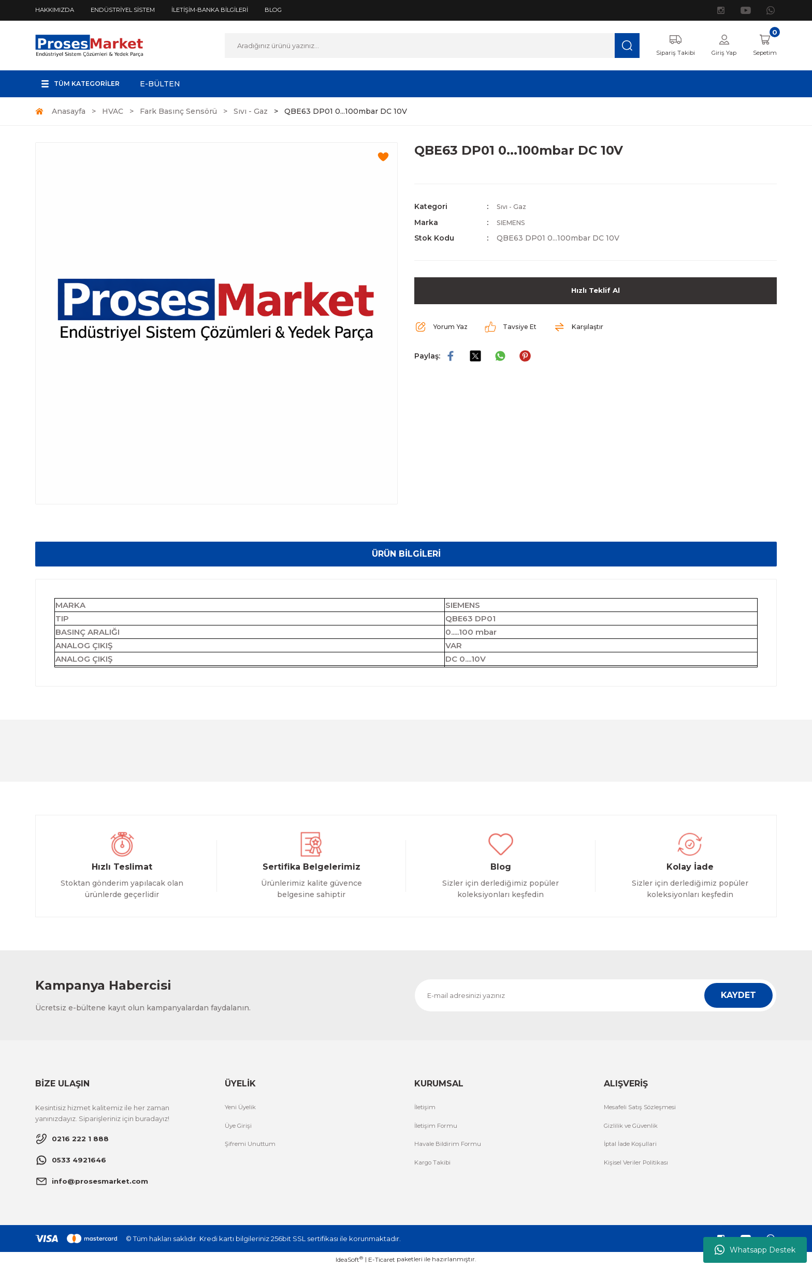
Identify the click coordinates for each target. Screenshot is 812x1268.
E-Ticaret (381, 1260)
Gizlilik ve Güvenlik (634, 1128)
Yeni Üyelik (243, 1109)
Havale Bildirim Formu (451, 1147)
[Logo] (89, 45)
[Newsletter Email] (595, 996)
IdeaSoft (349, 1260)
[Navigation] (86, 84)
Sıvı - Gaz (514, 207)
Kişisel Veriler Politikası (641, 1166)
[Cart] (762, 46)
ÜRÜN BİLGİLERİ (406, 555)
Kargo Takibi (435, 1166)
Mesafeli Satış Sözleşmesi (646, 1109)
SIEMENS (514, 223)
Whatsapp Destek (755, 1250)
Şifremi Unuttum (252, 1147)
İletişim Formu (438, 1128)
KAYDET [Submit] (738, 996)
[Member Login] (716, 46)
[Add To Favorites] (383, 158)
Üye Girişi (240, 1128)
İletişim (426, 1109)
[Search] (425, 46)
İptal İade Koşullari (634, 1147)
